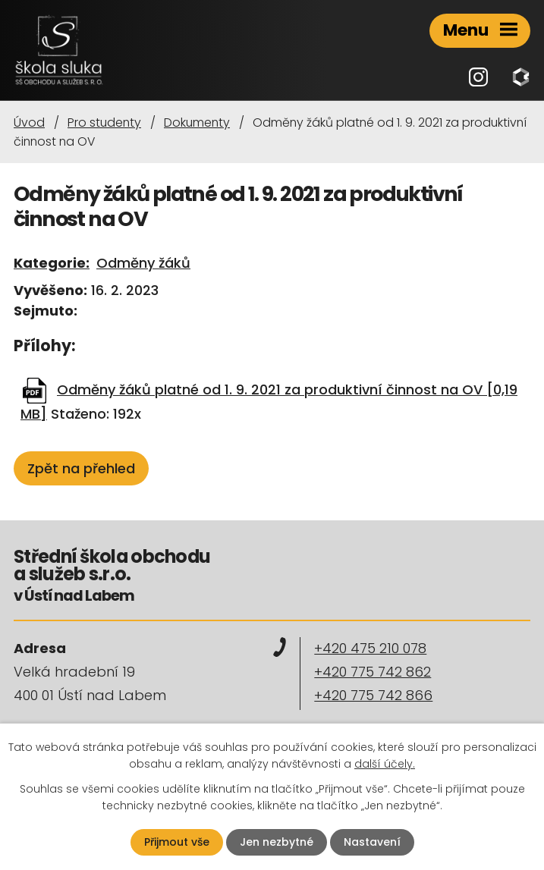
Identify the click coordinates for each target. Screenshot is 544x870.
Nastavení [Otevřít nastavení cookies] (372, 842)
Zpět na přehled (81, 468)
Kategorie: (52, 262)
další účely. (384, 763)
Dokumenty (197, 122)
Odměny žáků (143, 262)
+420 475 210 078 (370, 648)
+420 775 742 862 (372, 671)
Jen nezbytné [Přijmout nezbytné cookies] (276, 842)
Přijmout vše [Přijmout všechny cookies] (176, 842)
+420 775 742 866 (373, 695)
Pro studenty (104, 122)
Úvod (29, 122)
